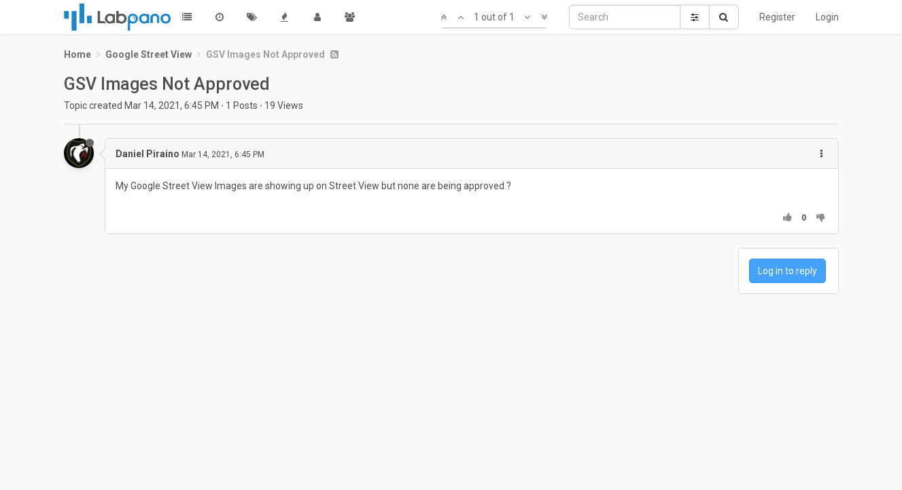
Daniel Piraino (147, 153)
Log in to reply (787, 270)
